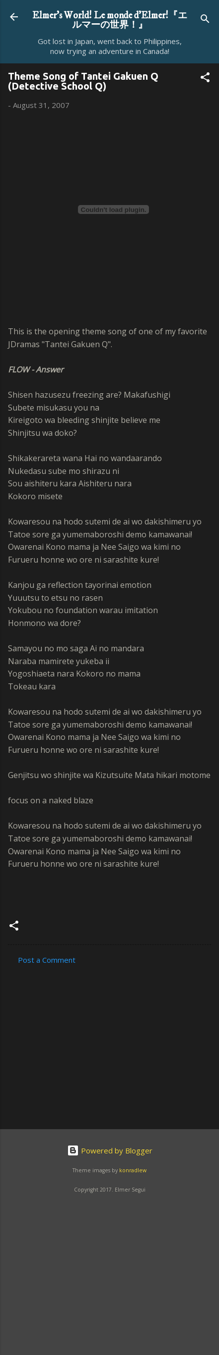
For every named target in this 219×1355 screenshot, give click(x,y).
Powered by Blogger (109, 1150)
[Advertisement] (93, 1044)
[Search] (205, 20)
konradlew (132, 1170)
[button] (205, 78)
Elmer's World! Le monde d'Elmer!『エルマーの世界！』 (109, 20)
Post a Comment (46, 960)
